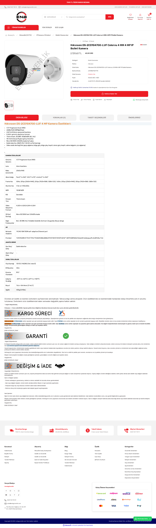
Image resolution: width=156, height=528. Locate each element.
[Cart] (149, 17)
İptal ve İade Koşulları (41, 459)
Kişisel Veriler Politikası (42, 462)
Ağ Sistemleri (129, 466)
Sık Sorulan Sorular (71, 459)
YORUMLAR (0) (59, 118)
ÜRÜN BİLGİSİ (21, 118)
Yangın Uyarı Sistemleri (132, 456)
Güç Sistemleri (129, 462)
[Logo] (21, 17)
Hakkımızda (8, 450)
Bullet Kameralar (93, 60)
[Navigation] (21, 27)
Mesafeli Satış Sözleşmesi (43, 450)
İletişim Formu (69, 456)
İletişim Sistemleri (130, 459)
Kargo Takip (68, 453)
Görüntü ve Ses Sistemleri (133, 469)
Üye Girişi (98, 456)
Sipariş (6, 462)
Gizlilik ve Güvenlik (40, 453)
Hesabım (97, 450)
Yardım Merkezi (9, 459)
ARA (109, 17)
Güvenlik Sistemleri (131, 450)
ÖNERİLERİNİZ (134, 118)
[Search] (89, 17)
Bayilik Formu (8, 453)
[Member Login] (139, 17)
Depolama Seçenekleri (132, 478)
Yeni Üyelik (98, 453)
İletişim (6, 456)
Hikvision (91, 64)
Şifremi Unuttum (100, 459)
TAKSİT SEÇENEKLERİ (97, 118)
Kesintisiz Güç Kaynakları (133, 472)
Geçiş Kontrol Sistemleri (132, 475)
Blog (66, 450)
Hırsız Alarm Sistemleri (132, 453)
